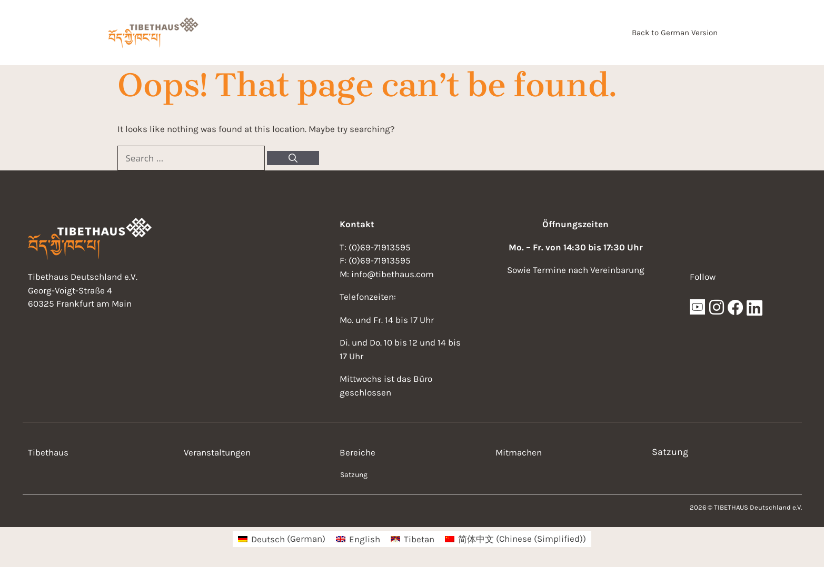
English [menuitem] (364, 539)
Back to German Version (675, 32)
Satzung (354, 474)
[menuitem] (282, 538)
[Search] (293, 158)
